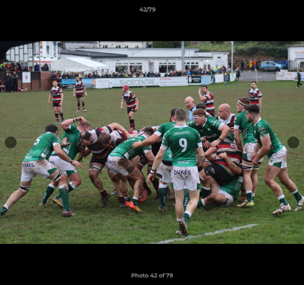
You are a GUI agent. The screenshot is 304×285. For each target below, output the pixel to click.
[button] (275, 11)
